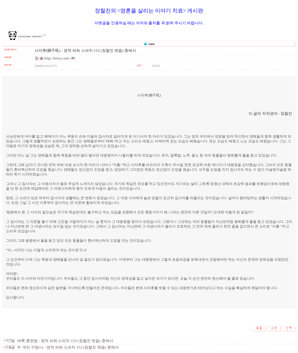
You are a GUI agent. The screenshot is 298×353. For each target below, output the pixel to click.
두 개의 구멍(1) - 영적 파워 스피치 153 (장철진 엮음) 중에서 (67, 347)
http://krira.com (56, 58)
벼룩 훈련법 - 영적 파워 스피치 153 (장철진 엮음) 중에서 (64, 341)
